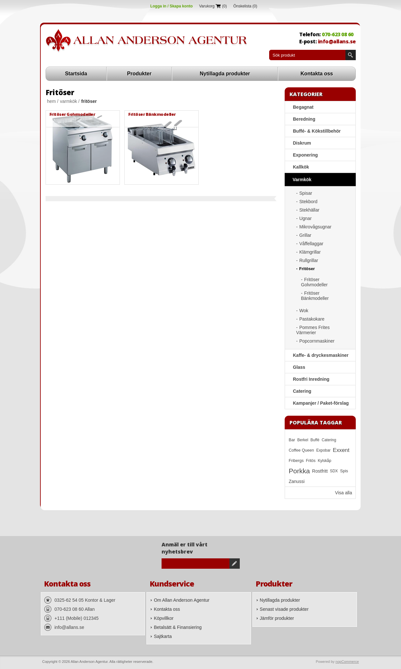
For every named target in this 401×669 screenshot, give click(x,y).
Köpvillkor (164, 618)
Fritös (311, 460)
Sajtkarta (163, 636)
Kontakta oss (317, 73)
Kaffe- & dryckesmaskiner (321, 355)
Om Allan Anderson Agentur (181, 600)
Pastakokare (311, 319)
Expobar (323, 450)
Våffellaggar (311, 243)
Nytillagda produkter (225, 73)
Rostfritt (320, 471)
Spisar (305, 193)
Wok (303, 310)
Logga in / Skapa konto (171, 6)
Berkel (302, 440)
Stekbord (308, 201)
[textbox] (307, 55)
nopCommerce (347, 662)
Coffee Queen (301, 450)
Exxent (341, 450)
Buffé (315, 440)
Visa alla (343, 492)
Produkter (139, 73)
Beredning (304, 119)
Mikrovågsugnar (315, 226)
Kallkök (301, 167)
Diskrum (302, 143)
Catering (302, 391)
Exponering (305, 155)
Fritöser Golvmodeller (72, 114)
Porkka (299, 471)
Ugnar (305, 218)
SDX (334, 471)
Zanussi (297, 481)
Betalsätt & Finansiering (178, 627)
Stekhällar (309, 210)
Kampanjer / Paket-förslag (321, 403)
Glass (299, 367)
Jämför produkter (277, 618)
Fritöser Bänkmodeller (152, 114)
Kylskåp (324, 460)
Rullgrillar (308, 260)
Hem (51, 101)
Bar (292, 440)
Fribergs (296, 460)
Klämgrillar (310, 252)
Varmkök (68, 101)
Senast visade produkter (284, 609)
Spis (344, 471)
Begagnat (303, 107)
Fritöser (307, 268)
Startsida (76, 73)
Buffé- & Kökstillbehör (317, 131)
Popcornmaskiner (316, 341)
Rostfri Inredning (311, 379)
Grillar (305, 235)
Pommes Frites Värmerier (313, 330)
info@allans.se (337, 41)
